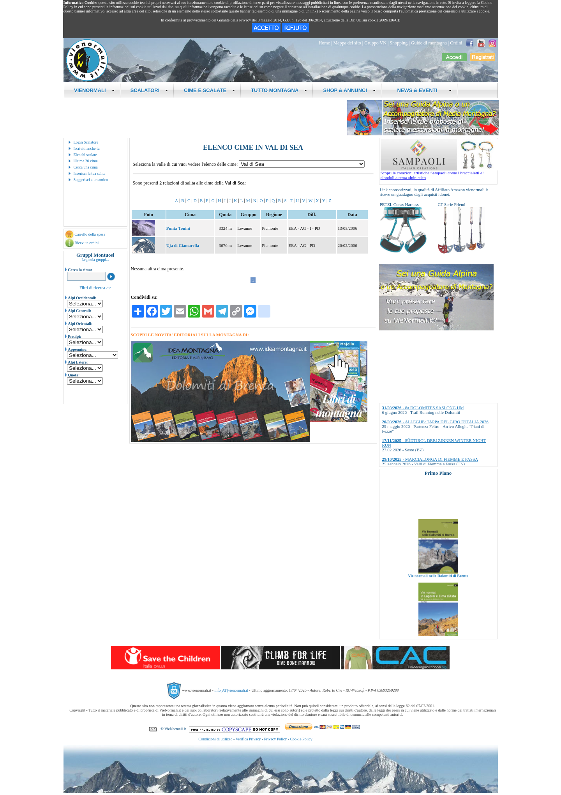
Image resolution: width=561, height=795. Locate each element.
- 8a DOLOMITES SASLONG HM (423, 407)
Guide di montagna (429, 43)
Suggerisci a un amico (91, 179)
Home (324, 43)
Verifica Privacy (248, 739)
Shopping (399, 43)
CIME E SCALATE (209, 90)
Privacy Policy (275, 739)
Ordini (456, 43)
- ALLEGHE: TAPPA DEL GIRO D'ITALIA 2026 (435, 421)
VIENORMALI (94, 90)
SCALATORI (150, 90)
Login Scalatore (86, 142)
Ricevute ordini (86, 243)
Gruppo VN (375, 43)
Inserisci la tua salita (90, 173)
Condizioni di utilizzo (215, 739)
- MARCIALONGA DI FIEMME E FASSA (430, 459)
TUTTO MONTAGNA (279, 90)
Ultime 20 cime (86, 161)
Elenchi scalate (85, 155)
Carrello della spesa (89, 234)
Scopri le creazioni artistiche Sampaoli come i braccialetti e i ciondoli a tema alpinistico (439, 173)
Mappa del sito (347, 43)
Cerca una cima (86, 167)
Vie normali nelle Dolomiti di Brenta (438, 583)
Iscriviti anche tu (87, 148)
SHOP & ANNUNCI (349, 90)
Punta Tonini (178, 228)
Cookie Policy (301, 739)
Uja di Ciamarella (182, 245)
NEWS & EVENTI (422, 90)
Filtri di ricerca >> (95, 287)
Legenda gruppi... (95, 259)
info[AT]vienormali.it (231, 690)
